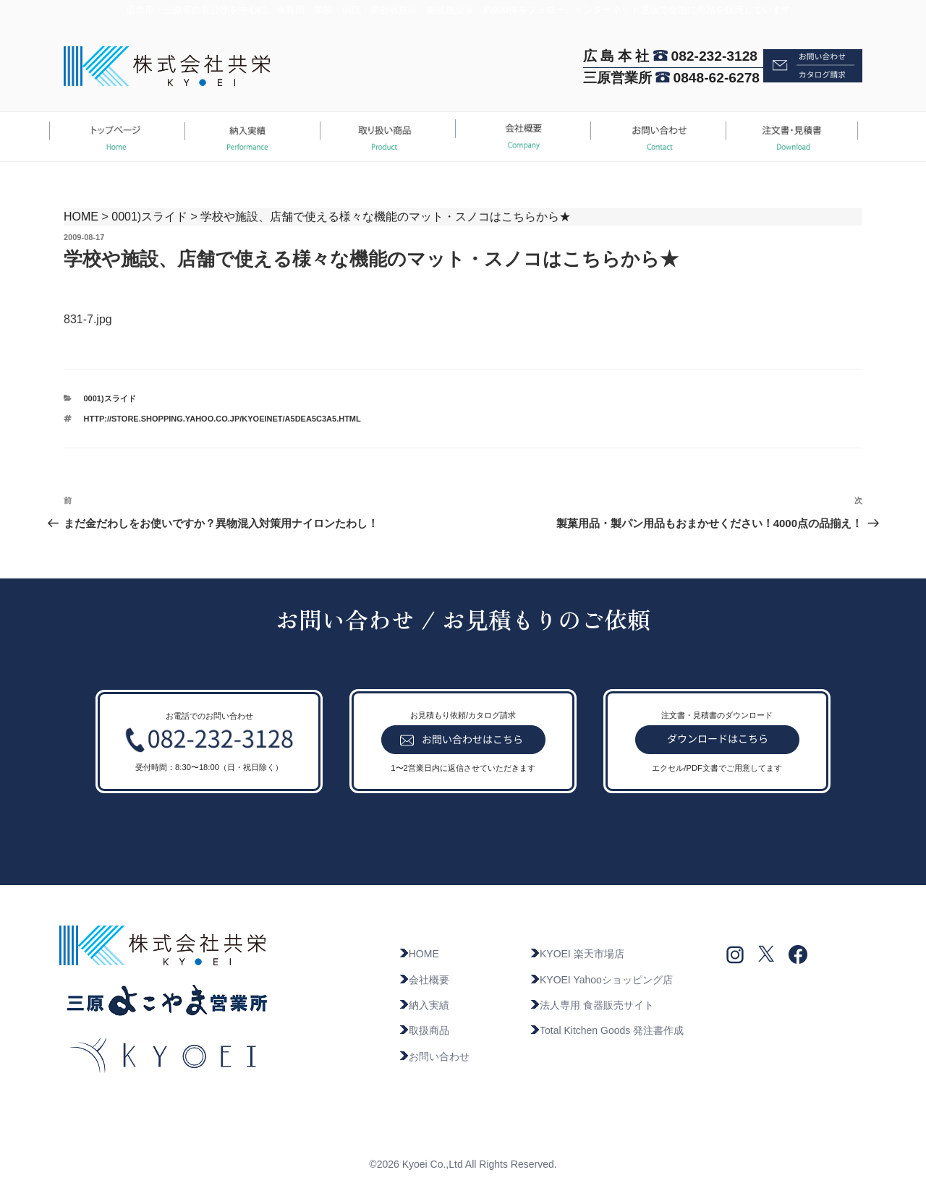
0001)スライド (149, 216)
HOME (81, 216)
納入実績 (424, 1005)
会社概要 (424, 980)
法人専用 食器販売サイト (592, 1005)
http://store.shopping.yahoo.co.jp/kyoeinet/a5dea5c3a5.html (222, 418)
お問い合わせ (434, 1056)
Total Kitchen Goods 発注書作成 (607, 1030)
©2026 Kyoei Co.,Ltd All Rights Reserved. (462, 1164)
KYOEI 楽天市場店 (577, 954)
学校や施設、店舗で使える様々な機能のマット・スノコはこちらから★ (385, 216)
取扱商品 (424, 1030)
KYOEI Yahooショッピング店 (601, 980)
